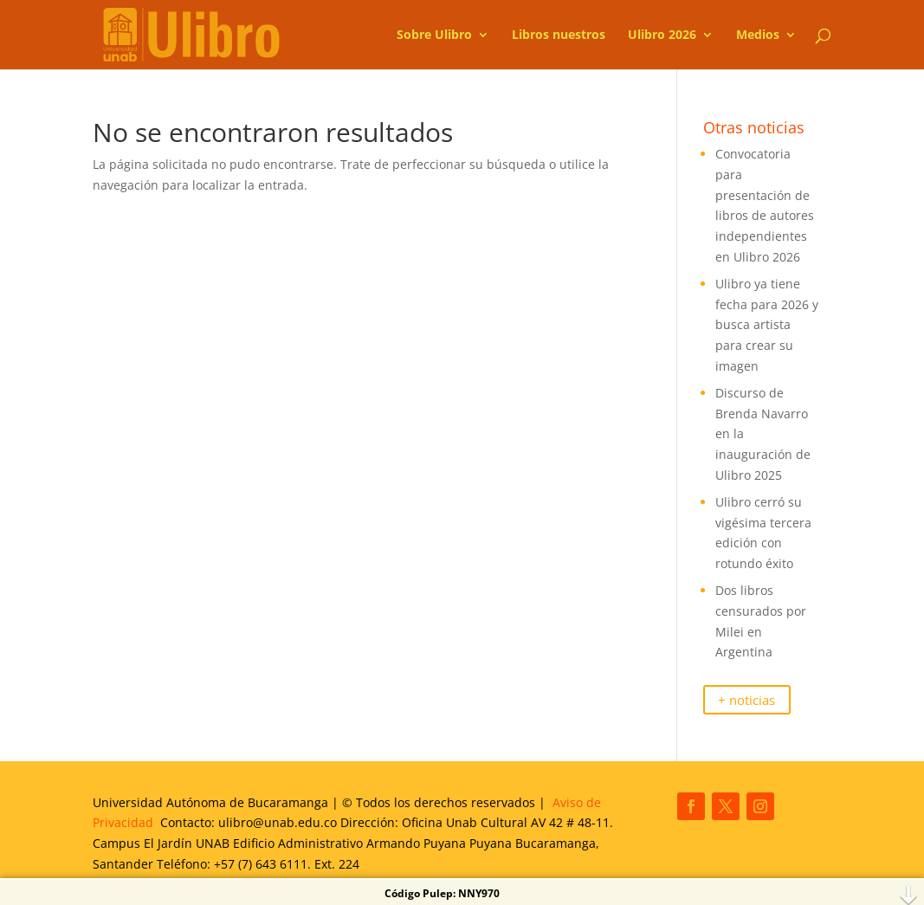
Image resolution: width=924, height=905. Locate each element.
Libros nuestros (558, 35)
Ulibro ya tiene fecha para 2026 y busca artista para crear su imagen (766, 324)
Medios (757, 35)
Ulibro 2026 (662, 35)
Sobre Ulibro (434, 35)
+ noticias (746, 699)
